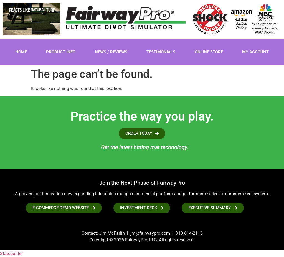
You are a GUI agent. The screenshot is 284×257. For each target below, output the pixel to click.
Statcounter (11, 253)
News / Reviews (111, 51)
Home (21, 51)
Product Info (60, 51)
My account (255, 51)
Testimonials (160, 51)
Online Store (209, 51)
